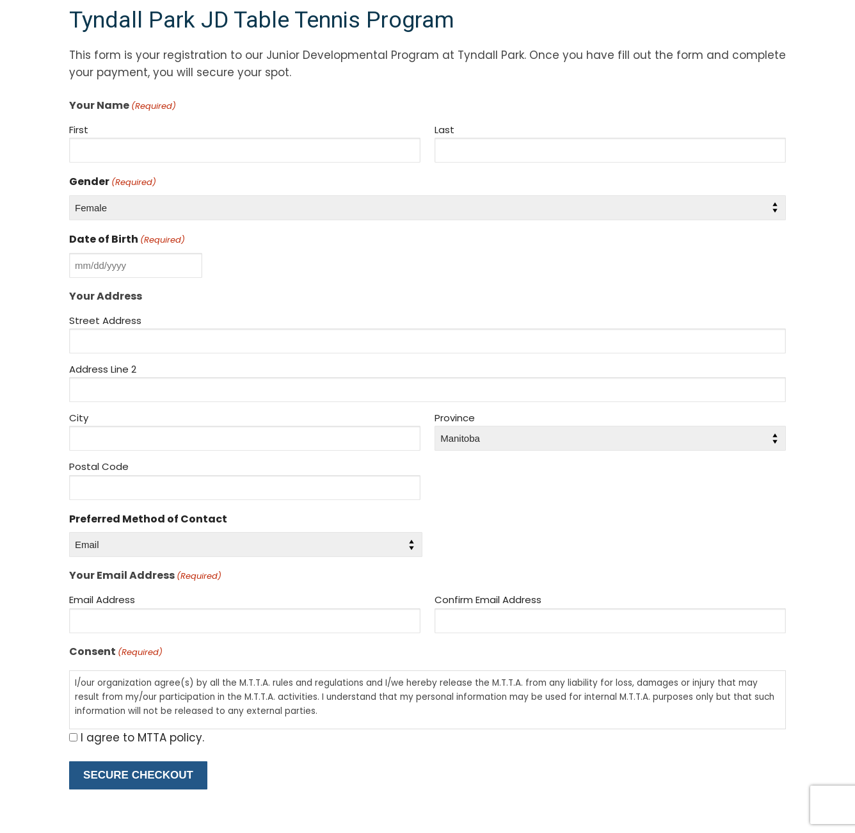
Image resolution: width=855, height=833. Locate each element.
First (78, 129)
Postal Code (99, 466)
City (78, 418)
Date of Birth (127, 239)
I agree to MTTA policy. (142, 737)
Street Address (105, 320)
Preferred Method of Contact (148, 519)
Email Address (102, 599)
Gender (112, 181)
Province (455, 418)
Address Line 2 (102, 369)
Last (444, 129)
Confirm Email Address (488, 599)
